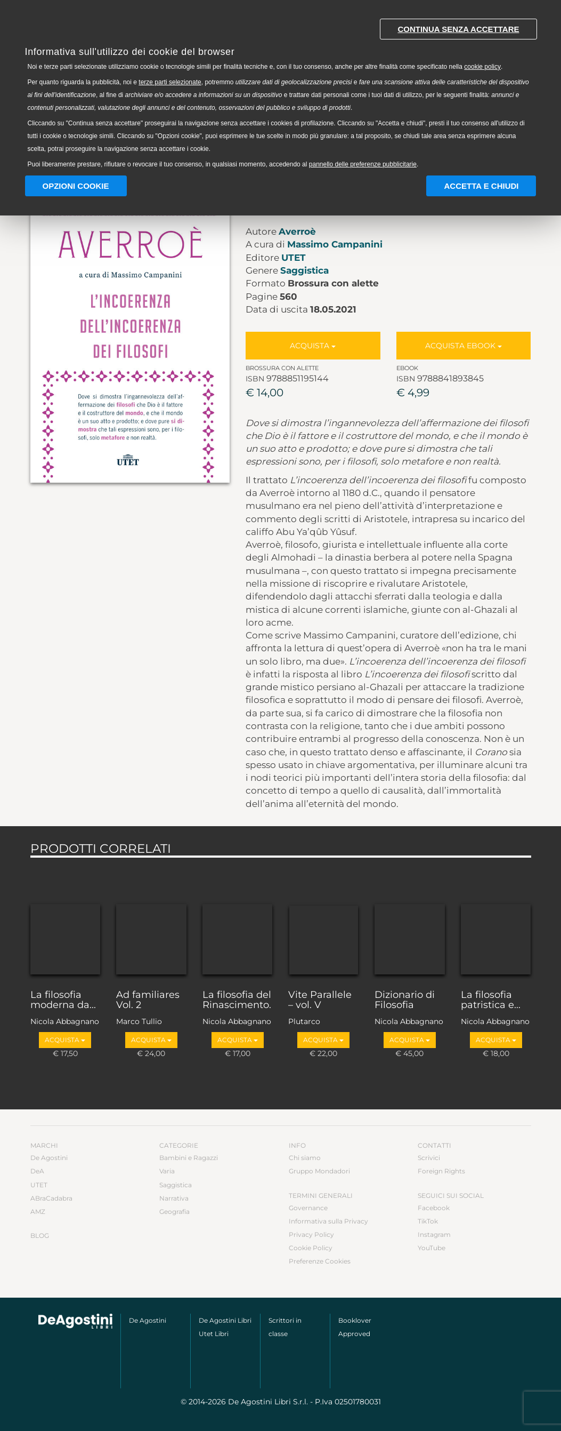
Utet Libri (214, 1334)
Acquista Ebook (463, 345)
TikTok (428, 1221)
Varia (167, 1171)
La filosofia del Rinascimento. (236, 1000)
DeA (37, 1171)
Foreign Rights (441, 1171)
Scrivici (429, 1158)
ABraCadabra (51, 1198)
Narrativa (174, 1198)
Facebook (434, 1208)
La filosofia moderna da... (63, 1000)
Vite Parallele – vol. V (320, 1000)
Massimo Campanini (335, 244)
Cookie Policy (310, 1248)
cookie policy (482, 66)
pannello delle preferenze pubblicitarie (363, 164)
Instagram (434, 1234)
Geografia (174, 1212)
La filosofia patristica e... (491, 1000)
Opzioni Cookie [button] (76, 185)
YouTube (431, 1248)
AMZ (37, 1212)
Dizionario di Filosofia (405, 1000)
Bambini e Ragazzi (188, 1158)
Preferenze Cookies (320, 1261)
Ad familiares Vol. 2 (148, 1000)
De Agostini (49, 1158)
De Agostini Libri (225, 1320)
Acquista (313, 345)
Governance (308, 1208)
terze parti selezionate (170, 82)
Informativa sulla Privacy (328, 1221)
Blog (39, 1236)
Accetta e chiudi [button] (481, 185)
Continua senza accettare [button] (458, 29)
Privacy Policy (311, 1234)
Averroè (297, 231)
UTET (293, 257)
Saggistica (304, 270)
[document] (281, 91)
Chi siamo (305, 1158)
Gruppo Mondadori (319, 1171)
